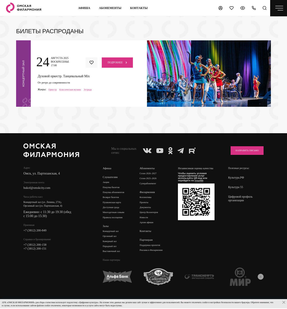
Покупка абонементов (115, 192)
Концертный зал (111, 232)
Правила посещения (114, 218)
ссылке (200, 184)
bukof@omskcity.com (38, 188)
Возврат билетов (112, 198)
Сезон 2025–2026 (149, 178)
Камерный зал (110, 242)
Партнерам (147, 241)
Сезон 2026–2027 (149, 173)
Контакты (146, 232)
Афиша (83, 8)
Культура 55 (235, 187)
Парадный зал (110, 247)
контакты (138, 8)
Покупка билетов (112, 187)
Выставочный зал (112, 253)
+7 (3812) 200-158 (35, 246)
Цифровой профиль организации (240, 198)
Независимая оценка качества (192, 170)
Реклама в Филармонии (153, 251)
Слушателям (110, 177)
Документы (146, 208)
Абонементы (109, 8)
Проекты (145, 203)
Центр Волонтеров (150, 213)
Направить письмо (244, 150)
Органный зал (110, 237)
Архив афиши (148, 223)
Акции (106, 182)
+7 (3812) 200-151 (35, 250)
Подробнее (117, 62)
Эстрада (90, 89)
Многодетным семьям (115, 213)
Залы (106, 227)
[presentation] (261, 278)
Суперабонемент (149, 184)
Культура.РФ (236, 177)
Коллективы (147, 198)
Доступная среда (112, 208)
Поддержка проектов (151, 246)
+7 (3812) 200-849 (35, 231)
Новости (145, 218)
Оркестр (52, 89)
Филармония (148, 192)
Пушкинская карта (113, 203)
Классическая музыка (72, 89)
